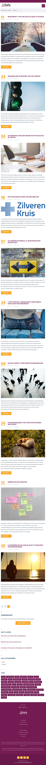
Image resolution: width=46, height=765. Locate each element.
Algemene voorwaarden (23, 732)
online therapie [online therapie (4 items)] (15, 687)
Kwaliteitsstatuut (23, 734)
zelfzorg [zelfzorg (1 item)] (4, 697)
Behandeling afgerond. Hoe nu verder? (24, 76)
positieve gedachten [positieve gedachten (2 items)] (31, 687)
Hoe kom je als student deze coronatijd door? (13, 636)
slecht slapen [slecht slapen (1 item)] (39, 689)
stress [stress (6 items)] (16, 692)
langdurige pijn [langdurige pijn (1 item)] (38, 682)
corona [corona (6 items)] (36, 677)
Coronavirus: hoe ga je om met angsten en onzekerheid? (16, 648)
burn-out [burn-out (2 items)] (30, 677)
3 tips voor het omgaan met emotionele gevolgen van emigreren (24, 303)
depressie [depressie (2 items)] (24, 679)
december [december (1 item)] (4, 679)
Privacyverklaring (23, 730)
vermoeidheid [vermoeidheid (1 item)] (11, 695)
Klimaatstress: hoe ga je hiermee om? (11, 642)
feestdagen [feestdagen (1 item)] (18, 682)
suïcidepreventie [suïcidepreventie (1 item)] (29, 692)
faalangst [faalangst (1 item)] (11, 682)
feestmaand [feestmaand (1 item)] (25, 682)
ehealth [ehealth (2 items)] (38, 679)
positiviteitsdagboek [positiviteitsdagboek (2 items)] (6, 689)
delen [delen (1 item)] (10, 679)
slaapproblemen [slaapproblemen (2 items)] (31, 689)
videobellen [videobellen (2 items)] (19, 695)
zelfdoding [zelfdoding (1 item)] (33, 695)
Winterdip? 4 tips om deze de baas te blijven (26, 16)
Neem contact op (23, 623)
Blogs (17, 19)
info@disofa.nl (24, 707)
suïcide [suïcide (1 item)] (21, 692)
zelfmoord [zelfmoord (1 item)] (41, 695)
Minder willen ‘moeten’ (17, 482)
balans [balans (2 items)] (17, 677)
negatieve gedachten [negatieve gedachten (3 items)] (28, 684)
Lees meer (5, 67)
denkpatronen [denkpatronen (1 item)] (17, 679)
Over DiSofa (23, 720)
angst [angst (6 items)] (3, 677)
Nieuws (18, 199)
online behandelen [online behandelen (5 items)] (5, 687)
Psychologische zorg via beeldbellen (23, 197)
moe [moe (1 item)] (14, 684)
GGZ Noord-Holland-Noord (25, 762)
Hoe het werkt (23, 722)
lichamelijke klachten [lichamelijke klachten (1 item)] (6, 684)
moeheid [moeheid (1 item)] (19, 684)
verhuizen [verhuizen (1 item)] (4, 695)
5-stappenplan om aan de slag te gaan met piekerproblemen (25, 546)
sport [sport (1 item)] (11, 692)
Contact (23, 736)
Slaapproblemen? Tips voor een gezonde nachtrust (24, 423)
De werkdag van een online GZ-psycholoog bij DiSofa (26, 136)
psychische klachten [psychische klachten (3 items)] (17, 689)
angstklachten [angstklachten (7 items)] (10, 677)
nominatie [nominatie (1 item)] (38, 684)
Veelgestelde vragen (23, 724)
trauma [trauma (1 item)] (36, 692)
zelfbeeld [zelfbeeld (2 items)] (27, 695)
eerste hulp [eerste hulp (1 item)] (31, 679)
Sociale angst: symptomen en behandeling (25, 363)
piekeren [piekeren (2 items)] (23, 687)
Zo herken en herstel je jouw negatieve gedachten (24, 242)
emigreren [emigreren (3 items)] (4, 682)
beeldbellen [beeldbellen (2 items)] (23, 677)
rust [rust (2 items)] (24, 689)
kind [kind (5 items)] (31, 682)
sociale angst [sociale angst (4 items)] (4, 692)
